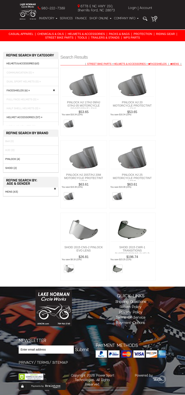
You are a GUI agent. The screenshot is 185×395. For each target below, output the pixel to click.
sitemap (60, 362)
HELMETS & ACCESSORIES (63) (22, 63)
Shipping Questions (130, 301)
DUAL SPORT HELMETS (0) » (23, 81)
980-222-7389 (53, 8)
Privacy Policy (130, 312)
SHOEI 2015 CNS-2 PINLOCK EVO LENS (83, 249)
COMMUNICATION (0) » (19, 72)
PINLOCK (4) (12, 159)
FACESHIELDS (157, 64)
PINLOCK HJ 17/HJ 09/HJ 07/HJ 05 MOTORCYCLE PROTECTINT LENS (83, 105)
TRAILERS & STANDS (105, 37)
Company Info (126, 18)
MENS (175, 64)
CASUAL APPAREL (21, 34)
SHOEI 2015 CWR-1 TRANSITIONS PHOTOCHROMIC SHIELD (132, 250)
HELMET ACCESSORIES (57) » (23, 117)
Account (145, 8)
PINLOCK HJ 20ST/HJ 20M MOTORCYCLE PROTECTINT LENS (83, 178)
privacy (26, 362)
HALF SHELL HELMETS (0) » (23, 108)
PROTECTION (143, 34)
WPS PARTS (131, 37)
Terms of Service (130, 317)
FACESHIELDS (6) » (17, 90)
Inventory (48, 18)
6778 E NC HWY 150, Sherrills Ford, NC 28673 (96, 8)
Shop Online (100, 18)
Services (66, 18)
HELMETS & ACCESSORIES (86, 34)
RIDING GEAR (165, 34)
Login (132, 8)
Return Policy (131, 306)
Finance (81, 18)
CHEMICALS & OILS (50, 34)
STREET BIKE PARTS (59, 37)
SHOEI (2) (11, 167)
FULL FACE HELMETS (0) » (22, 99)
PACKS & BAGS (119, 34)
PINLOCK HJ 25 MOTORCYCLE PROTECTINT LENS (132, 178)
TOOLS (82, 37)
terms (43, 362)
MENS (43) (11, 191)
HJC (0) (10, 150)
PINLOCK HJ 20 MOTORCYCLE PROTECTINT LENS (132, 105)
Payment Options (130, 322)
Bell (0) (9, 141)
